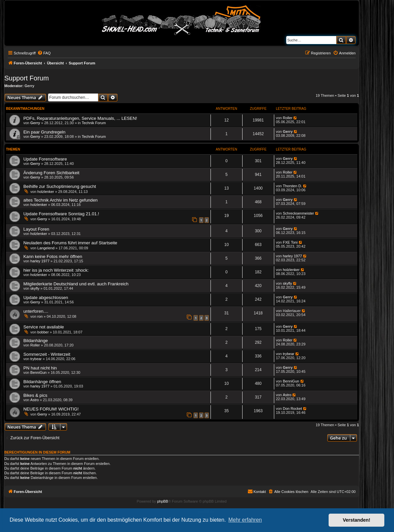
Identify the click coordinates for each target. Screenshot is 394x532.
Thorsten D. (292, 186)
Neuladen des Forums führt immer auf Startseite (70, 242)
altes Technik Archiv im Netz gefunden (60, 200)
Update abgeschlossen (45, 297)
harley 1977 (40, 261)
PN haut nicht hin (40, 367)
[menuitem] (44, 53)
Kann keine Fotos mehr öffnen (52, 256)
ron (40, 316)
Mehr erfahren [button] (245, 520)
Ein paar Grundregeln (44, 132)
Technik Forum (94, 123)
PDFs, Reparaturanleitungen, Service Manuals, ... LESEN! (80, 118)
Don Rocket (292, 409)
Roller (288, 118)
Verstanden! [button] (356, 520)
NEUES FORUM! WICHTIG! (51, 409)
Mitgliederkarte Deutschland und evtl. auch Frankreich (75, 283)
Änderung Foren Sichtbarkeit (51, 172)
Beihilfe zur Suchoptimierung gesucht (59, 186)
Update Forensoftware (45, 159)
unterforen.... (35, 311)
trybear (36, 359)
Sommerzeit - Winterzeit (46, 354)
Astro (34, 400)
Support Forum (26, 78)
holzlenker (45, 192)
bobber (43, 332)
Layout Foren (36, 229)
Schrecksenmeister (298, 213)
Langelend (45, 248)
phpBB (162, 501)
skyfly (35, 288)
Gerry (29, 86)
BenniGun (38, 372)
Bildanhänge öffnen (42, 381)
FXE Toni (290, 242)
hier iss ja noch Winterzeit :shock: (56, 270)
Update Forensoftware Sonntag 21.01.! (61, 213)
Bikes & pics (35, 395)
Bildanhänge (35, 340)
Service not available (43, 326)
